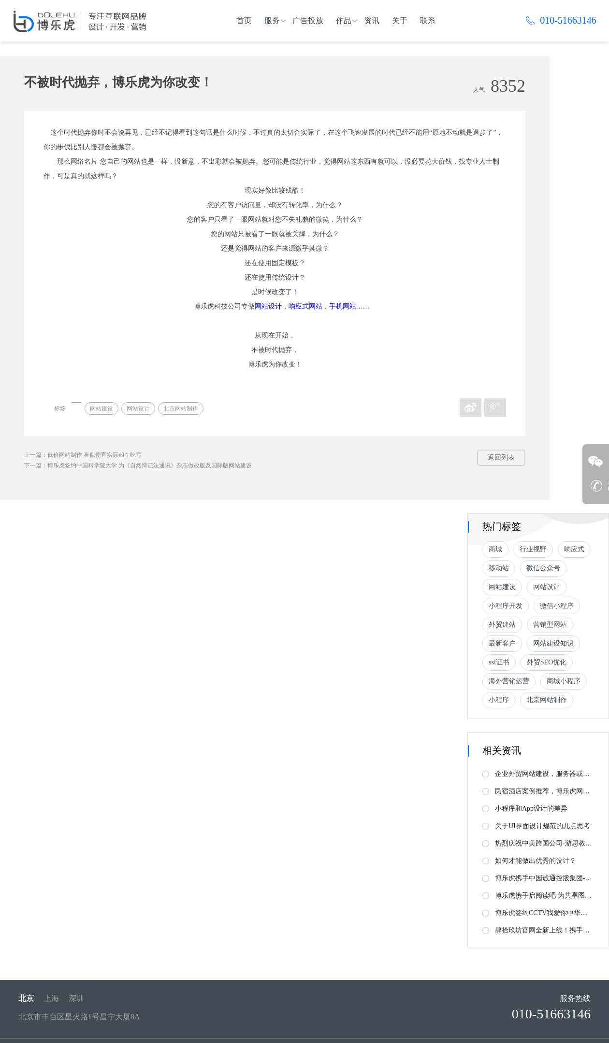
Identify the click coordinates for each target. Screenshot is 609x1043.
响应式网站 (305, 306)
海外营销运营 (509, 681)
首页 (244, 20)
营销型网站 (550, 624)
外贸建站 (502, 624)
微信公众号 (543, 568)
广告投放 (307, 20)
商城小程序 (563, 681)
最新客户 (502, 643)
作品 (343, 20)
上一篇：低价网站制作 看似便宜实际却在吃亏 (83, 454)
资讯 (371, 20)
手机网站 (342, 306)
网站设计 (268, 306)
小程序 (499, 700)
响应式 (574, 549)
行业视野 (533, 549)
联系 (427, 20)
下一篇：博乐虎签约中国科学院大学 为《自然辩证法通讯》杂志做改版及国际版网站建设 (138, 465)
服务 (272, 20)
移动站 (499, 568)
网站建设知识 (553, 643)
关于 (399, 20)
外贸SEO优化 (546, 662)
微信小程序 (557, 605)
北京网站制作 (180, 408)
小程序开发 (505, 605)
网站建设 (101, 408)
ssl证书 (499, 662)
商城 (495, 549)
